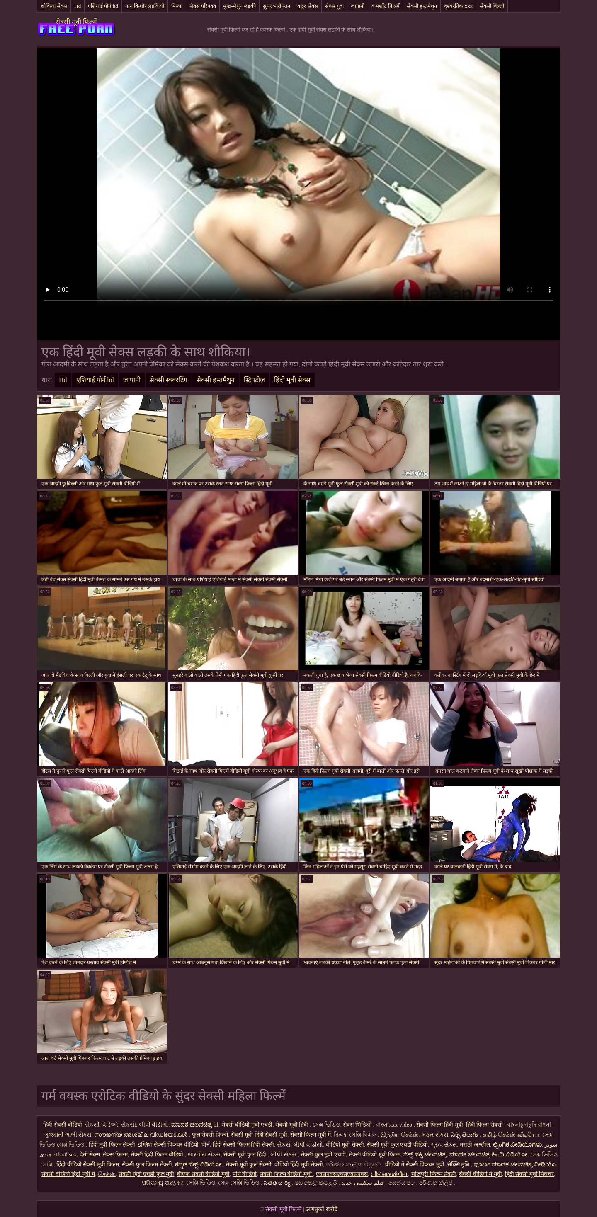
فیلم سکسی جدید (363, 1183)
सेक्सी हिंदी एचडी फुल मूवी (146, 1174)
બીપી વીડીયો (154, 1125)
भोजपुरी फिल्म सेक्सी (433, 1174)
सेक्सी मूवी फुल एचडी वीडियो (397, 1145)
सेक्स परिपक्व (202, 6)
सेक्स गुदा (334, 6)
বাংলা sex (65, 1155)
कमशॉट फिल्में (385, 6)
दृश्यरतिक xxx (458, 6)
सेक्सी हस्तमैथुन (422, 6)
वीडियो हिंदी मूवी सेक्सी (298, 1164)
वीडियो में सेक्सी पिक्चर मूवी (414, 1164)
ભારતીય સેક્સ (204, 1155)
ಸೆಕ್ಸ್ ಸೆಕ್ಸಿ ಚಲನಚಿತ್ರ (425, 1155)
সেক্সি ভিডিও (201, 1183)
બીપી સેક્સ (284, 1155)
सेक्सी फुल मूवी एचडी (323, 1155)
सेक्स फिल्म (115, 1155)
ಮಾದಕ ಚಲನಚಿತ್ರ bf (194, 1125)
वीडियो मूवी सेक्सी (345, 1145)
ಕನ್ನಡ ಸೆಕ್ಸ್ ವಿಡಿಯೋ (199, 1164)
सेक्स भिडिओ (358, 1125)
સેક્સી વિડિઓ (101, 1125)
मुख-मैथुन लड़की (239, 6)
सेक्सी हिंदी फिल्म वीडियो (158, 1155)
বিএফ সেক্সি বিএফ (356, 1135)
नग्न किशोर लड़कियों (145, 6)
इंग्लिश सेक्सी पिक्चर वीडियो (168, 1145)
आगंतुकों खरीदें (321, 1209)
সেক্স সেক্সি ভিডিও (239, 1183)
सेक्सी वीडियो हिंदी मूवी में (68, 1174)
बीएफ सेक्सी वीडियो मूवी (203, 1174)
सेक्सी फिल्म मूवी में (310, 1135)
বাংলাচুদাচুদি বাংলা (529, 1125)
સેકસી (128, 1125)
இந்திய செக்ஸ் (400, 1135)
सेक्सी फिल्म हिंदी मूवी (439, 1125)
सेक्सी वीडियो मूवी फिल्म (375, 1155)
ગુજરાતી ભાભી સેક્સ (67, 1135)
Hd (77, 6)
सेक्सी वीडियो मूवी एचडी (247, 1125)
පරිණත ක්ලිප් (436, 1183)
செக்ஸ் (107, 1174)
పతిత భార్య (278, 1183)
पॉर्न (205, 1145)
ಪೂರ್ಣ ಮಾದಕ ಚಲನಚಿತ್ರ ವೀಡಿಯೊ (515, 1164)
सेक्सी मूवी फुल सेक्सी (249, 1164)
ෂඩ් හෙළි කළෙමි (317, 1183)
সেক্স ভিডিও (326, 1125)
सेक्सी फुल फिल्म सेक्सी (147, 1164)
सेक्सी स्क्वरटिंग (168, 379)
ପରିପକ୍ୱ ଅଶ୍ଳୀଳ (162, 1183)
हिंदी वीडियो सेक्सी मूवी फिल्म (87, 1164)
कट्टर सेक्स (307, 6)
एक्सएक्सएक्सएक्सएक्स (342, 1174)
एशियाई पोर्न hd (103, 6)
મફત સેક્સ (435, 1135)
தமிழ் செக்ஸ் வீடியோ (511, 1135)
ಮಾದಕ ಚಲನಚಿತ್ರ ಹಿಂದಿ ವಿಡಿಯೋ (488, 1155)
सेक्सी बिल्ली (492, 6)
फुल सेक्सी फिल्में (210, 1135)
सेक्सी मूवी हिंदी (292, 1125)
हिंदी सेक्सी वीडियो (62, 1125)
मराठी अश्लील (475, 1145)
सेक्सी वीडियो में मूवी (480, 1174)
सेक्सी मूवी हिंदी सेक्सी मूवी (259, 1135)
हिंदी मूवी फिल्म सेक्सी (112, 1145)
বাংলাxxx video (394, 1125)
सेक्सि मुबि (459, 1164)
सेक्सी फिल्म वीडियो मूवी (286, 1174)
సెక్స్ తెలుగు (465, 1135)
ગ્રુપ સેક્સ (444, 1145)
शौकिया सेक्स (54, 6)
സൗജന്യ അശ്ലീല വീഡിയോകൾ (141, 1135)
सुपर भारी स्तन (277, 6)
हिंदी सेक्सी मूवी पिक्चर (529, 1174)
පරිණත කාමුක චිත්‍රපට (354, 1164)
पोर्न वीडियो (245, 1174)
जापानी (357, 6)
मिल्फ (176, 6)
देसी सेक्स (90, 1155)
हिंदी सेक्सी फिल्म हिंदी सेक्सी (243, 1145)
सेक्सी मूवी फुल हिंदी (245, 1155)
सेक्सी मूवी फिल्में (76, 21)
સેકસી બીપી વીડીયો (300, 1145)
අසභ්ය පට (402, 1183)
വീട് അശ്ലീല (389, 1174)
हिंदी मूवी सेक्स (292, 379)
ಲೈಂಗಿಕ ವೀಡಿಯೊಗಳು (517, 1145)
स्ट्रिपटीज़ (254, 379)
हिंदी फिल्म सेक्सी (485, 1125)
